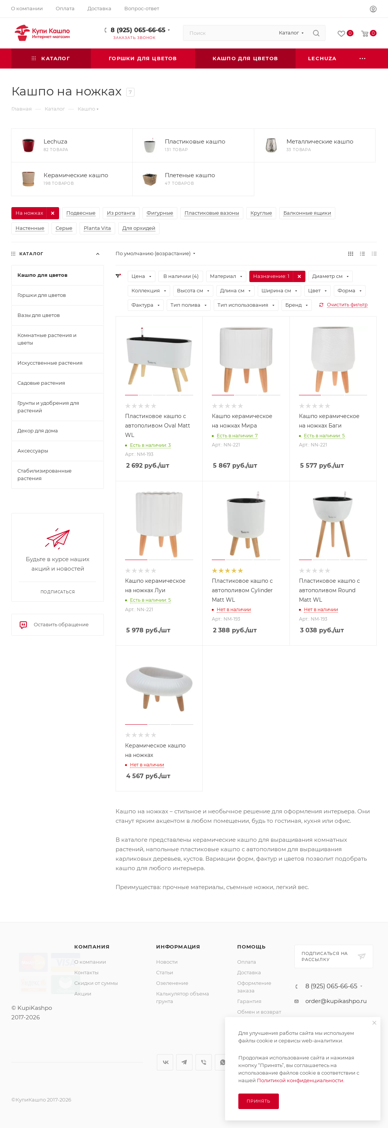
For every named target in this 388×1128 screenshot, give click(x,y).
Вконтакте (165, 1062)
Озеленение (172, 983)
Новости (167, 962)
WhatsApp (223, 1062)
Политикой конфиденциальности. (300, 1080)
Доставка (249, 972)
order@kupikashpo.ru (336, 1001)
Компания (92, 947)
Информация (178, 947)
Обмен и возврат (259, 1012)
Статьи (164, 972)
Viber (204, 1062)
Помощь (251, 947)
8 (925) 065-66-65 (138, 30)
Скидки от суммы (96, 983)
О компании (90, 962)
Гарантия (249, 1001)
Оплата (246, 962)
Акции (82, 994)
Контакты (86, 972)
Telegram (184, 1062)
